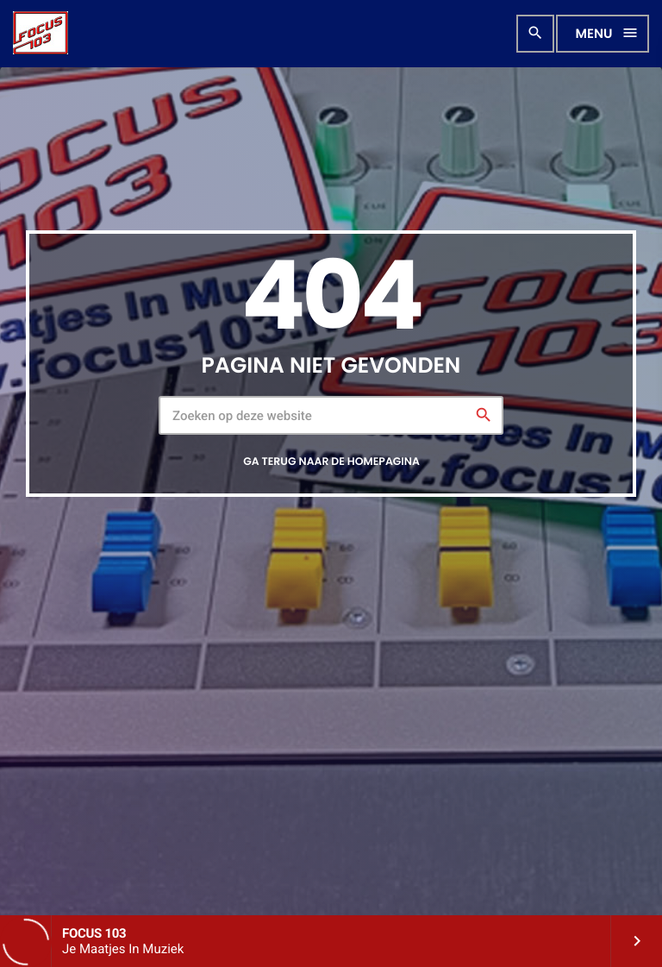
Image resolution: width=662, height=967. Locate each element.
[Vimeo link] (40, 33)
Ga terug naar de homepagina (331, 462)
